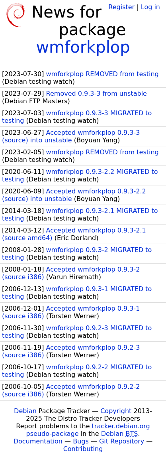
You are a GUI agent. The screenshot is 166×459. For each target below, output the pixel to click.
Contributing (83, 449)
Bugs (81, 441)
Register (121, 7)
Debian (25, 411)
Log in (150, 7)
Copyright (115, 411)
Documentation (38, 441)
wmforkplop (83, 47)
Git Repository (121, 441)
